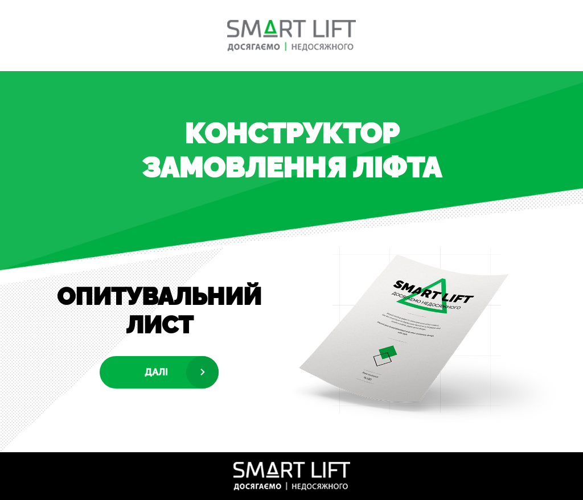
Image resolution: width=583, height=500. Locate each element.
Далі (156, 372)
